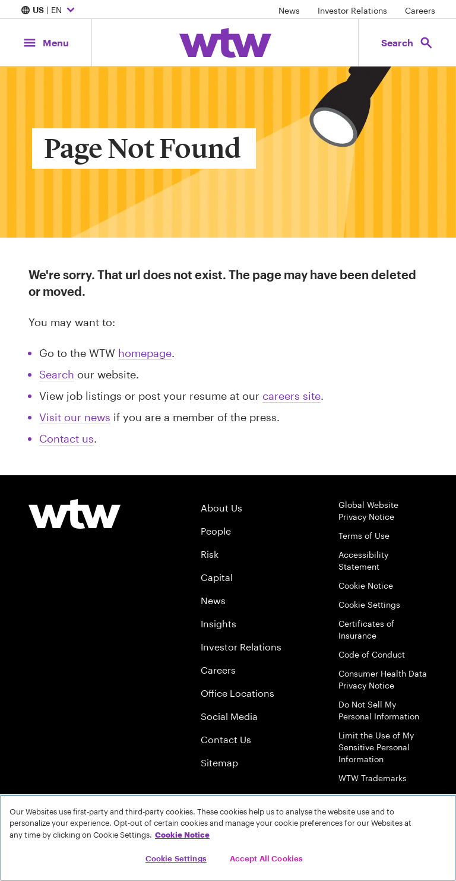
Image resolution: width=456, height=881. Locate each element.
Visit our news (74, 417)
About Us (221, 507)
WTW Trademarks (372, 778)
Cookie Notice (365, 585)
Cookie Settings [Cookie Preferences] (369, 604)
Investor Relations (352, 10)
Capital (217, 577)
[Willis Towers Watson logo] (74, 514)
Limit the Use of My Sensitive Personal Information (376, 747)
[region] (228, 837)
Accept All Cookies (266, 858)
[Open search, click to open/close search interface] (407, 42)
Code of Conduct (371, 654)
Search (56, 374)
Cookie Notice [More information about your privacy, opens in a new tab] (182, 834)
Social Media (229, 716)
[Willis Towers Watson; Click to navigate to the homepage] (225, 42)
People (216, 530)
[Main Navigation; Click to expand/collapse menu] (45, 42)
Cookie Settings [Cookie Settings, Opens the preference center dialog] (176, 858)
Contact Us (226, 739)
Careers (420, 10)
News (289, 10)
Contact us (66, 438)
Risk (209, 554)
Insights (218, 623)
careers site (291, 395)
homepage (145, 352)
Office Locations (237, 693)
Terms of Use (364, 536)
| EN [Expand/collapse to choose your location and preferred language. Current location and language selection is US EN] (49, 10)
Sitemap (219, 762)
